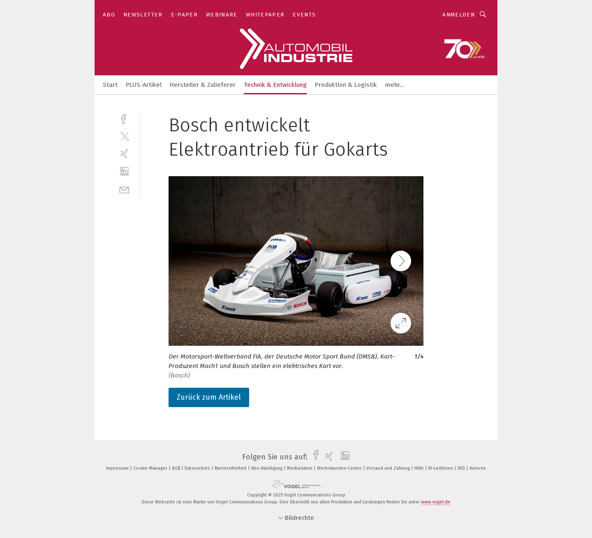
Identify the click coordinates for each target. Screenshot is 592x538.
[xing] (124, 154)
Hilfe (419, 468)
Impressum (118, 468)
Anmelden (458, 14)
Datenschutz (198, 468)
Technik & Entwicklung (275, 85)
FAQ (462, 468)
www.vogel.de (436, 502)
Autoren (477, 468)
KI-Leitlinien (441, 468)
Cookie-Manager (151, 468)
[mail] (124, 189)
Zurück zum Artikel (209, 397)
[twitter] (124, 136)
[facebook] (124, 118)
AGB (176, 468)
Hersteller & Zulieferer (203, 85)
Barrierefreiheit (231, 468)
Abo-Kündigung (267, 468)
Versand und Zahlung (388, 468)
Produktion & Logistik (346, 85)
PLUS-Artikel (144, 85)
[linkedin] (124, 171)
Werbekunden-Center (340, 468)
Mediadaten (300, 468)
